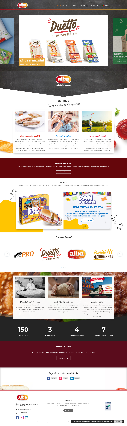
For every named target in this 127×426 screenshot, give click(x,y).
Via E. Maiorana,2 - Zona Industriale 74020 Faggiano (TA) (27, 404)
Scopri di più (87, 220)
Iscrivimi (68, 410)
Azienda (66, 5)
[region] (63, 40)
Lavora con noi (84, 5)
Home (59, 5)
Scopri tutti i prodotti (63, 172)
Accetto (118, 421)
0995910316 (23, 413)
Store (98, 5)
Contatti (92, 5)
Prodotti (74, 5)
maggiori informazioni (107, 421)
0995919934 (27, 409)
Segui (53, 378)
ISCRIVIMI (63, 358)
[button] (63, 40)
